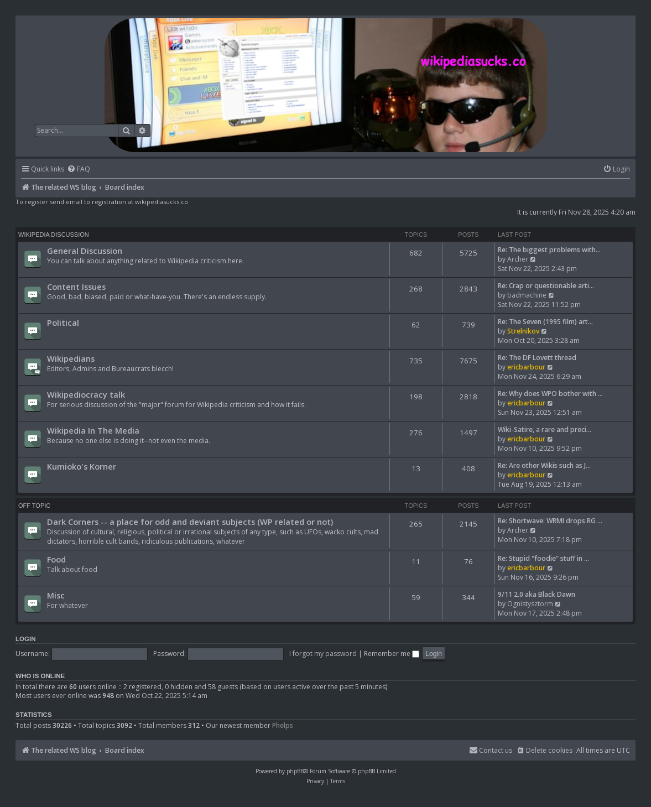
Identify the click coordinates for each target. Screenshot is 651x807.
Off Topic (34, 505)
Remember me (391, 653)
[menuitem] (78, 169)
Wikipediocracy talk (86, 394)
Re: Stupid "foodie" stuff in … (543, 558)
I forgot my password (323, 653)
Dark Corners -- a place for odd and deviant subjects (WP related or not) (190, 521)
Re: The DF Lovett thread (537, 357)
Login (25, 639)
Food (56, 559)
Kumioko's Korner (81, 466)
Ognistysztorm (530, 603)
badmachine (526, 295)
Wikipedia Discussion (53, 234)
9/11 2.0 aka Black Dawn (536, 594)
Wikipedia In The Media (93, 430)
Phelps (282, 725)
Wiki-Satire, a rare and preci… (544, 429)
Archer (517, 259)
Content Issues (76, 286)
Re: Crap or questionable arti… (546, 285)
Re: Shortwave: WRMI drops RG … (550, 520)
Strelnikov (523, 331)
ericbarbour (526, 367)
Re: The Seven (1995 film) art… (545, 321)
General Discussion (84, 250)
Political (63, 322)
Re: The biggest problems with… (549, 249)
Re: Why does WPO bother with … (550, 393)
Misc (56, 595)
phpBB (295, 771)
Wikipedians (71, 358)
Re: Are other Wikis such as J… (544, 465)
